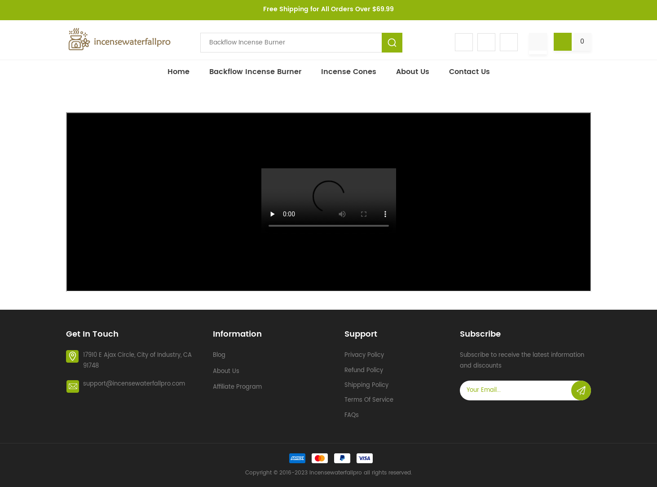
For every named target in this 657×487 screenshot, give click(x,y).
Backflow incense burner (255, 72)
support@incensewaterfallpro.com (134, 384)
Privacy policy (364, 355)
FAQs (351, 415)
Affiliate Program (237, 387)
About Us (412, 72)
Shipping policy (366, 385)
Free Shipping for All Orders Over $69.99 (328, 9)
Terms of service (368, 400)
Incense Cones (348, 72)
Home (179, 72)
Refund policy (363, 370)
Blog (219, 355)
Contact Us (469, 72)
